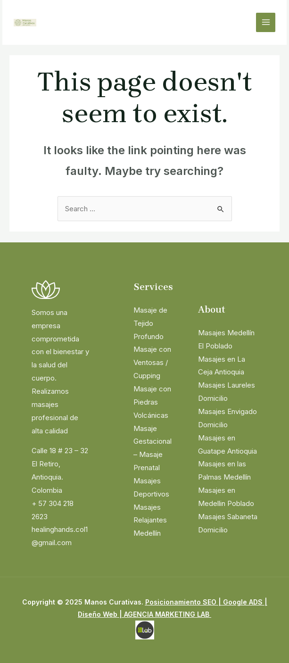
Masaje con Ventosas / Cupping (152, 362)
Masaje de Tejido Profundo (150, 323)
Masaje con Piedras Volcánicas (152, 402)
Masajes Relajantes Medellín (150, 520)
